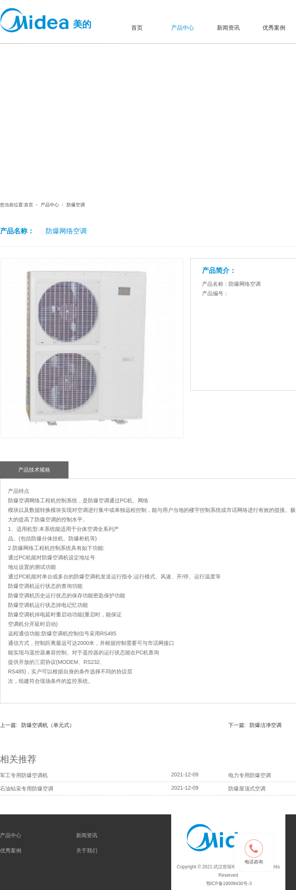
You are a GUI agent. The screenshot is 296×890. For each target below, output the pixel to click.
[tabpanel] (148, 73)
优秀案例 (10, 850)
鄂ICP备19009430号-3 (228, 883)
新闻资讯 (228, 27)
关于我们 (86, 850)
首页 (137, 27)
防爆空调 (76, 204)
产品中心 (182, 27)
